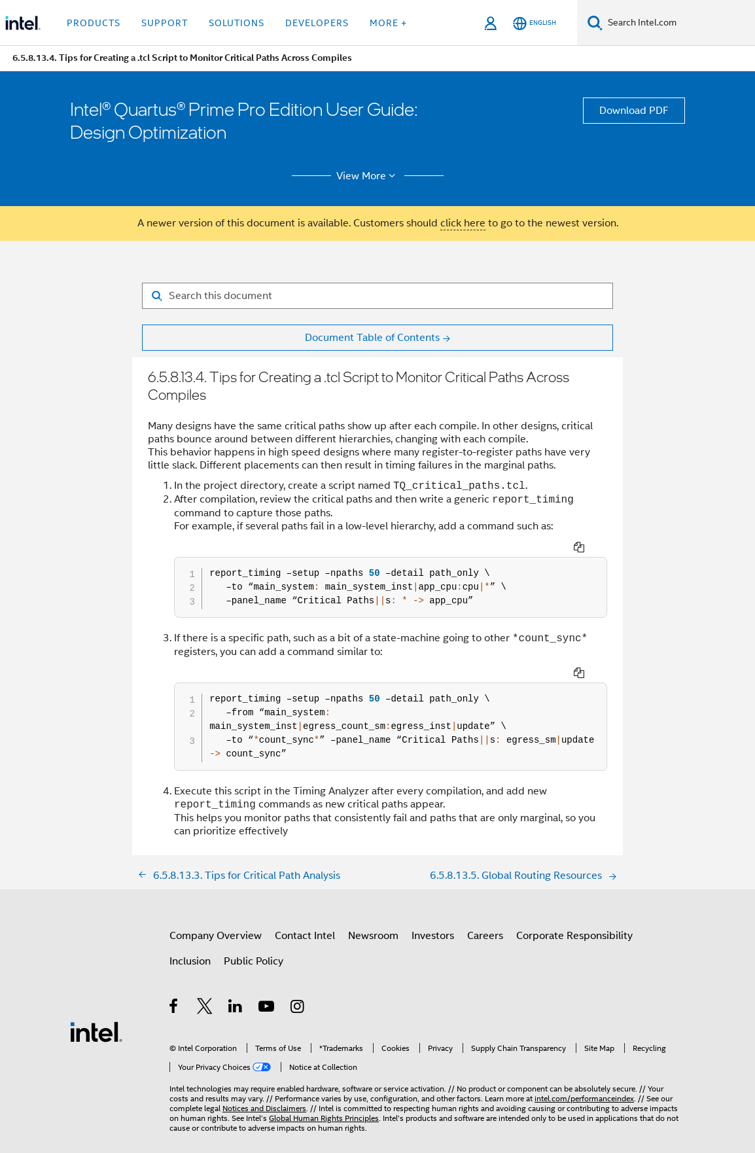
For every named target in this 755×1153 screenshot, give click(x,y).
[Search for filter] (377, 296)
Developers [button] (317, 23)
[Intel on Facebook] (174, 987)
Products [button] (93, 23)
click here (462, 223)
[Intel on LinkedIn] (236, 987)
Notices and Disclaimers (264, 1087)
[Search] (595, 22)
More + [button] (388, 23)
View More (368, 176)
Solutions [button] (236, 23)
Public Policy (253, 940)
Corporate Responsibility (574, 914)
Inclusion (190, 940)
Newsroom (373, 914)
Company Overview (215, 914)
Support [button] (164, 23)
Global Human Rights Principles (324, 1097)
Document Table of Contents (372, 337)
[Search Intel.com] (679, 23)
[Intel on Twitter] (205, 987)
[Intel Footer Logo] (96, 1010)
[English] (534, 23)
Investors (433, 914)
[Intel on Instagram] (298, 987)
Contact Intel (305, 914)
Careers (485, 914)
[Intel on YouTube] (267, 987)
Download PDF (634, 110)
